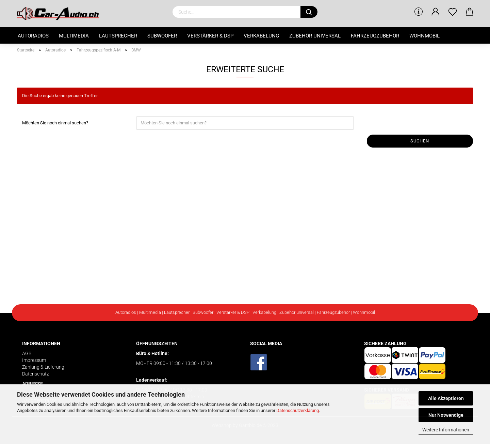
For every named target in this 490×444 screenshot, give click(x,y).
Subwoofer (162, 36)
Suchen (419, 140)
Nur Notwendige (445, 415)
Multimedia (74, 36)
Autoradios (33, 36)
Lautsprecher (118, 36)
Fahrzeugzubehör (375, 36)
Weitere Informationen (445, 429)
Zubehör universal (315, 36)
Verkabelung (261, 36)
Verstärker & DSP (210, 36)
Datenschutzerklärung (297, 410)
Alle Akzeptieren (446, 398)
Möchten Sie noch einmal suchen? (55, 122)
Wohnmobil (424, 36)
